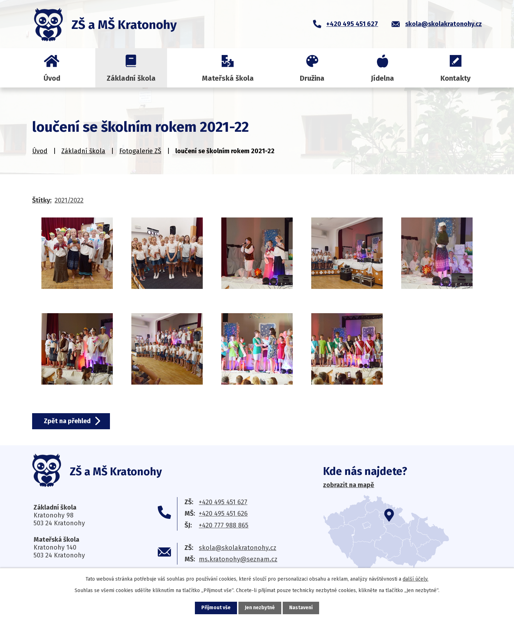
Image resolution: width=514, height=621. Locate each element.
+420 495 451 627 (223, 502)
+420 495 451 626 (223, 513)
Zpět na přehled (68, 421)
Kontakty (455, 78)
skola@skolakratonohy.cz (237, 548)
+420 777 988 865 (223, 525)
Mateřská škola (228, 78)
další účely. (415, 579)
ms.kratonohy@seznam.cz (238, 559)
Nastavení (301, 608)
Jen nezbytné (260, 608)
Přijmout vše (216, 608)
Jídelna (382, 78)
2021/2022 (69, 200)
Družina (312, 78)
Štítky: (41, 200)
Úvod (52, 78)
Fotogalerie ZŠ (140, 151)
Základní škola (131, 78)
